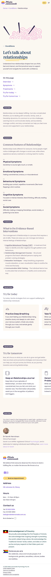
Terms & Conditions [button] (9, 570)
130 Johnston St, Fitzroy (11, 487)
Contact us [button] (10, 518)
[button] (49, 3)
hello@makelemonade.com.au (14, 515)
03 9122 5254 (10, 509)
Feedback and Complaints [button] (11, 574)
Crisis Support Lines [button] (9, 568)
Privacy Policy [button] (7, 572)
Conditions (13, 8)
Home (5, 8)
